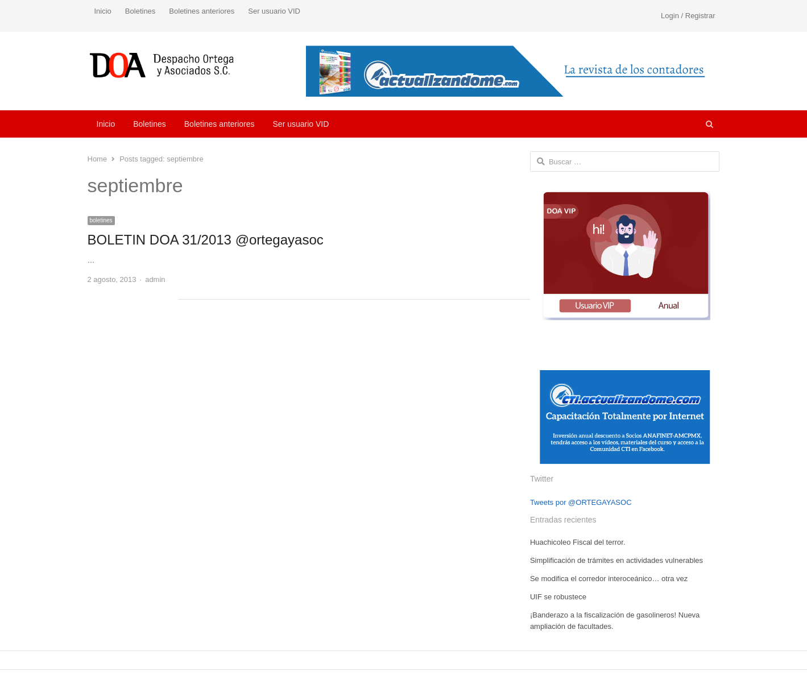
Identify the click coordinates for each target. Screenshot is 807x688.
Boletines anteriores (201, 11)
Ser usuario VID (274, 11)
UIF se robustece (558, 596)
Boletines (140, 11)
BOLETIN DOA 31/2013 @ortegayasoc (206, 239)
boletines (101, 220)
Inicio (102, 11)
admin (155, 279)
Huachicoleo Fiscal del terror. (578, 542)
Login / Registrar (688, 15)
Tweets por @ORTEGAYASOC (581, 502)
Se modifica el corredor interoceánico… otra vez (609, 578)
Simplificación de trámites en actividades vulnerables (616, 560)
